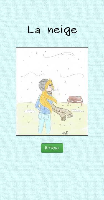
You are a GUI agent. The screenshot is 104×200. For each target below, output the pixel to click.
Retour (52, 148)
